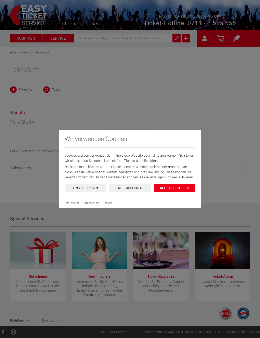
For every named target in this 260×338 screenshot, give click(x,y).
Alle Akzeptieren (175, 188)
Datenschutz (91, 203)
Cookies (108, 203)
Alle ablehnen (130, 188)
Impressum (72, 203)
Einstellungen (85, 188)
